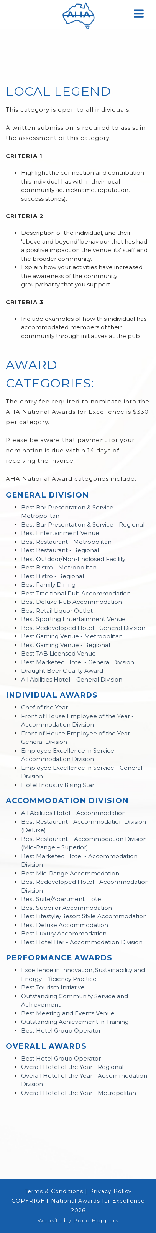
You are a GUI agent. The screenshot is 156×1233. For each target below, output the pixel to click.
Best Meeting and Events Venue (68, 1013)
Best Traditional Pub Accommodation (76, 593)
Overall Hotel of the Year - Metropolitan (78, 1092)
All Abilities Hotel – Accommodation (73, 813)
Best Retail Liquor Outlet (57, 610)
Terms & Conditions (54, 1191)
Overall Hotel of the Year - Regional (72, 1066)
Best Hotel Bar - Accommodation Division (82, 942)
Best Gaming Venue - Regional (65, 645)
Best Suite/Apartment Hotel (62, 899)
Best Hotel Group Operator (61, 1030)
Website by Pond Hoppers (78, 1220)
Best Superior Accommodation (66, 907)
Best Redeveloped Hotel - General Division (83, 627)
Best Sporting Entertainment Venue (73, 619)
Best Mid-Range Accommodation (70, 873)
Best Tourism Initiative (53, 987)
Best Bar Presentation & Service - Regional (83, 524)
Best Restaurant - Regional (60, 550)
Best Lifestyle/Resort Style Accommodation (84, 916)
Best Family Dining (48, 584)
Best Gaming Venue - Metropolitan (72, 636)
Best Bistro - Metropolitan (59, 567)
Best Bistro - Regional (52, 576)
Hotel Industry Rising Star (57, 785)
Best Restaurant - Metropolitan (66, 541)
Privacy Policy (110, 1191)
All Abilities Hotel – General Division (71, 679)
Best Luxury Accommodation (64, 933)
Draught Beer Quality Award (62, 670)
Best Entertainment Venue (60, 533)
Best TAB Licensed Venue (58, 653)
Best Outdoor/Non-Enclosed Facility (73, 559)
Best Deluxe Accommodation (64, 925)
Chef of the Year (44, 707)
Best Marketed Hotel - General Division (77, 662)
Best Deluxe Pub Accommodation (71, 601)
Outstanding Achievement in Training (75, 1021)
